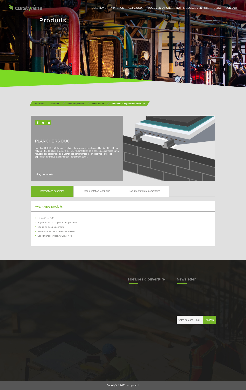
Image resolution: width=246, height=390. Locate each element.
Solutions (55, 103)
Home (39, 103)
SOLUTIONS (99, 8)
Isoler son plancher (75, 103)
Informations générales (52, 191)
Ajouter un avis (46, 174)
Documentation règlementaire (144, 191)
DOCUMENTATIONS (160, 8)
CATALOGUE (136, 8)
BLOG (217, 8)
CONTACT (231, 8)
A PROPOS (117, 8)
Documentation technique (96, 191)
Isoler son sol (98, 103)
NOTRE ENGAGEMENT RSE (192, 8)
